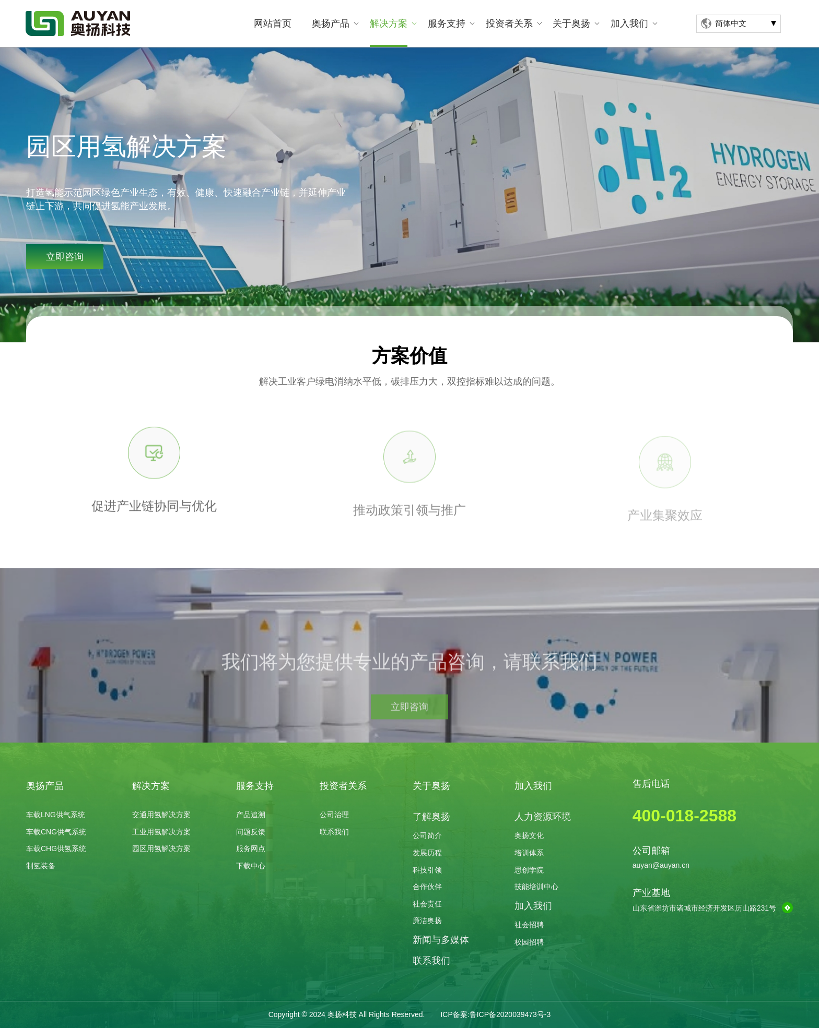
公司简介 (427, 835)
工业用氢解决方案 (161, 832)
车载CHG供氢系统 (56, 848)
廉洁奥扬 (427, 920)
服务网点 (250, 848)
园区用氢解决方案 (161, 848)
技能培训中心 (536, 886)
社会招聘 (529, 925)
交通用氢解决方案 (161, 814)
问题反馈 (250, 832)
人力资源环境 (542, 816)
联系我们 (334, 832)
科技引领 (427, 870)
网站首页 (272, 23)
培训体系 (529, 852)
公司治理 (334, 814)
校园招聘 (529, 942)
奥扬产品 (330, 23)
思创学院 (529, 870)
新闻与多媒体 (441, 940)
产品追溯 (250, 814)
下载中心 (250, 866)
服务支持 (446, 23)
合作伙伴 (427, 886)
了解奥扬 (431, 816)
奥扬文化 (529, 835)
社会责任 (427, 904)
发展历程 (427, 852)
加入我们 (629, 23)
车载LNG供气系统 (55, 814)
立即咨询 (64, 257)
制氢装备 (40, 866)
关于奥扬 (571, 23)
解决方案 (388, 23)
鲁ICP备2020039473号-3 (510, 1014)
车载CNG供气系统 (56, 832)
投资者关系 (509, 23)
